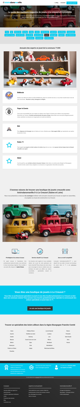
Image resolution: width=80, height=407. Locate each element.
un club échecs (49, 38)
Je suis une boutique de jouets (40, 308)
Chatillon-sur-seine (30, 333)
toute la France (20, 267)
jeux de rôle (29, 35)
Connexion (62, 2)
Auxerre (12, 333)
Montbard (49, 342)
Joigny (30, 348)
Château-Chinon (30, 331)
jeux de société (39, 35)
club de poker (44, 32)
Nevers (68, 331)
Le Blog (56, 2)
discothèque (62, 32)
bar (11, 32)
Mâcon (49, 339)
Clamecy (31, 336)
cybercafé (53, 32)
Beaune (12, 339)
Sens (68, 339)
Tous (7, 32)
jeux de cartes (20, 35)
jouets (46, 35)
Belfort (12, 342)
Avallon (12, 336)
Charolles (12, 351)
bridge (31, 32)
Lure (49, 336)
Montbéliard (49, 345)
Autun (11, 331)
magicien (61, 35)
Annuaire (6, 390)
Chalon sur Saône (12, 348)
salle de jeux (30, 38)
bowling (25, 32)
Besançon (11, 345)
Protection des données (9, 398)
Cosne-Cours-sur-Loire (30, 339)
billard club (18, 32)
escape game (70, 32)
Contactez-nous (7, 402)
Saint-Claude (68, 336)
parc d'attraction (70, 35)
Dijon (30, 342)
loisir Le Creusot (32, 396)
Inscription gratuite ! (72, 3)
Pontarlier (68, 333)
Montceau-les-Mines (49, 348)
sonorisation (39, 38)
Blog (5, 400)
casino (37, 32)
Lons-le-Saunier (49, 331)
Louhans (49, 333)
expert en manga (9, 35)
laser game (54, 35)
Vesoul (68, 342)
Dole (31, 345)
